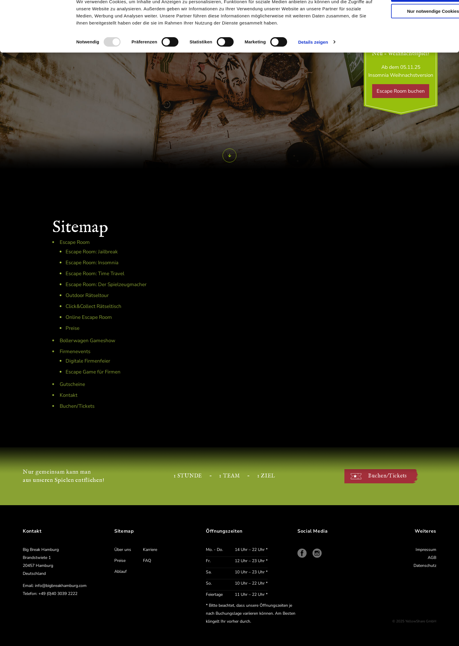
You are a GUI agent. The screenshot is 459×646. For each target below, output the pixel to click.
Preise (120, 560)
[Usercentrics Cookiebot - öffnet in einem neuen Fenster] (37, 19)
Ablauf (120, 571)
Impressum (426, 549)
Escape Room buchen (401, 91)
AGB (432, 557)
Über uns (122, 549)
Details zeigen (313, 60)
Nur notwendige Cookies (411, 29)
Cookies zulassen (410, 13)
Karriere (150, 549)
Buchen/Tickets (387, 476)
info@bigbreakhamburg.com (61, 585)
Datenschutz (425, 565)
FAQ (147, 560)
